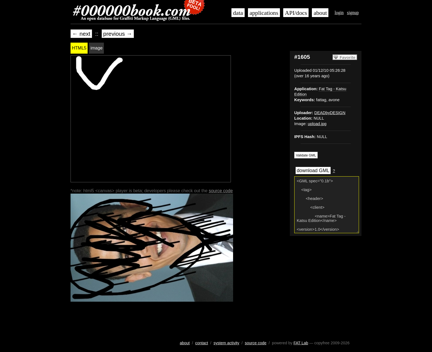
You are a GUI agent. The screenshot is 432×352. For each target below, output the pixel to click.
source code (221, 190)
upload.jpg (317, 124)
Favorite (347, 57)
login (339, 12)
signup (353, 12)
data (238, 13)
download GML (313, 170)
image (96, 48)
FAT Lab (300, 343)
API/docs (296, 13)
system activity (226, 343)
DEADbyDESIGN (329, 113)
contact (201, 343)
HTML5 (79, 48)
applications (264, 13)
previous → (117, 34)
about (320, 13)
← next (81, 34)
